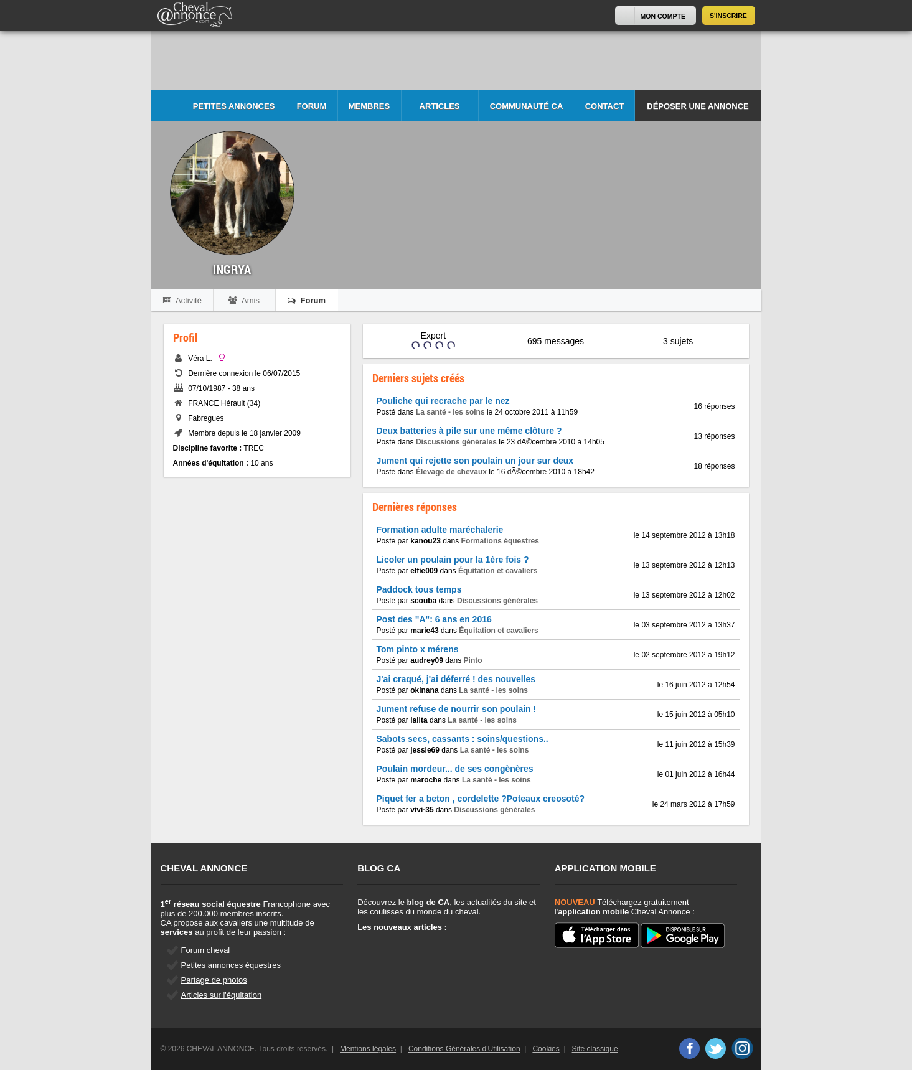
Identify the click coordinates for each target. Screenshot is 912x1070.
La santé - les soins (450, 412)
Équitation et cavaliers (497, 570)
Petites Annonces (234, 106)
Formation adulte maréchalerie (440, 530)
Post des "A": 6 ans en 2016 (434, 619)
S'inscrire (728, 15)
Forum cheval (205, 950)
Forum (312, 106)
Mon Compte (663, 16)
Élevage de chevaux (451, 471)
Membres (369, 106)
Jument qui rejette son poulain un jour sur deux (475, 461)
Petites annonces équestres (231, 965)
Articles (440, 106)
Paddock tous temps (419, 589)
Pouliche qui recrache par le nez (443, 401)
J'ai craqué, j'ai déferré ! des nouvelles (456, 679)
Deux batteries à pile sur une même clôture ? (469, 431)
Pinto (473, 660)
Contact (604, 106)
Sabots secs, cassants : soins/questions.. (462, 739)
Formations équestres (500, 541)
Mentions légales (368, 1048)
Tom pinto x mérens (418, 649)
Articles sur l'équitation (221, 995)
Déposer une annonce (697, 106)
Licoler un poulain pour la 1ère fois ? (453, 560)
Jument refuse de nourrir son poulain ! (457, 709)
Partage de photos (214, 980)
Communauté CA (526, 106)
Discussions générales (456, 442)
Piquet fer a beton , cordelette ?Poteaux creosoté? (481, 799)
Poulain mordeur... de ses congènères (455, 769)
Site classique (595, 1048)
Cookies (545, 1048)
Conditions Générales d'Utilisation (464, 1048)
